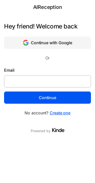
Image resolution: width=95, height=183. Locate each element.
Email (9, 70)
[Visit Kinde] (58, 130)
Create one (60, 112)
